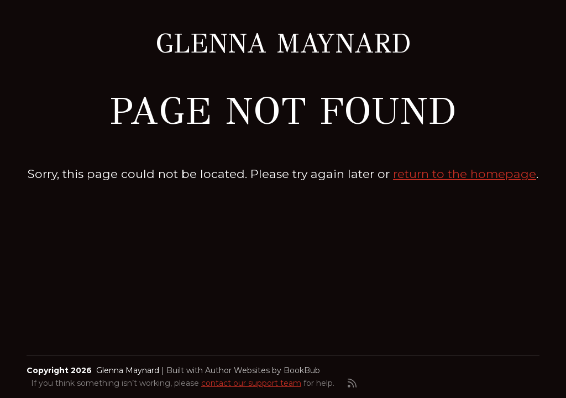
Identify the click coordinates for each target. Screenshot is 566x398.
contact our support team (251, 383)
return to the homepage (464, 173)
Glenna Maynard (283, 44)
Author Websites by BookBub (262, 370)
